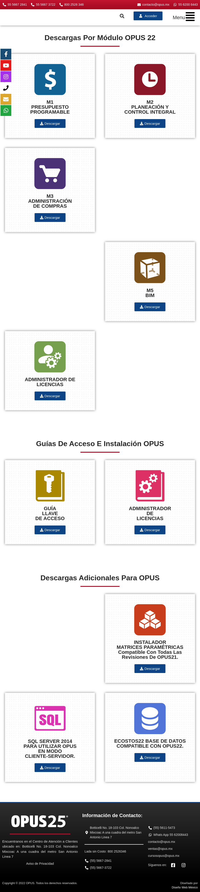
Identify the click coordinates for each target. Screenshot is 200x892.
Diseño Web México (185, 887)
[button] (184, 17)
